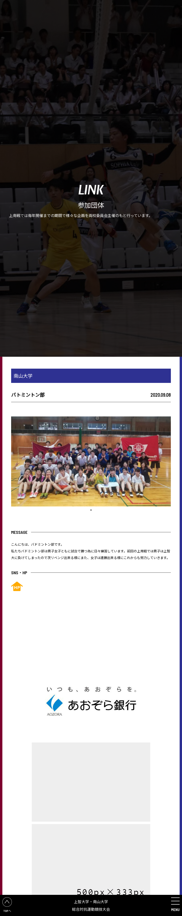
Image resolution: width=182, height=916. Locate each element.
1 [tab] (91, 510)
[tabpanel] (91, 461)
